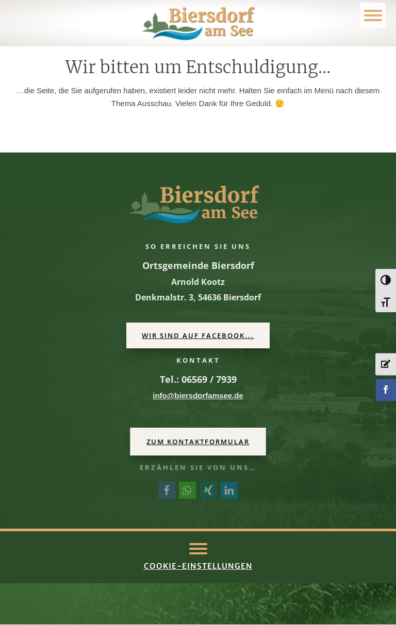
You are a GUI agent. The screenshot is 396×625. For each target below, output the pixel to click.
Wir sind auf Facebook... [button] (198, 335)
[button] (198, 548)
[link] (198, 23)
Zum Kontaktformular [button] (198, 441)
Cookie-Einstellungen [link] (198, 566)
